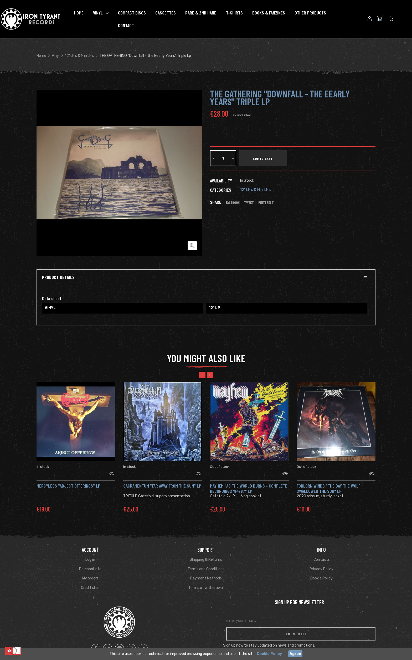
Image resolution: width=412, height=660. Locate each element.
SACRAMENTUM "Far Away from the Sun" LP (162, 479)
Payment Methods (206, 571)
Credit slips (90, 581)
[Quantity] (223, 158)
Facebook (233, 202)
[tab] (206, 277)
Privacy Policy (321, 562)
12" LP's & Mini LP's (255, 189)
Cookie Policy (321, 571)
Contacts (321, 553)
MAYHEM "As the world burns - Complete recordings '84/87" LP (248, 481)
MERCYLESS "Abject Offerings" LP (68, 479)
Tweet (249, 202)
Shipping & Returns (206, 553)
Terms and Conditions (206, 562)
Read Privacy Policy (331, 634)
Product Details (58, 277)
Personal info (90, 562)
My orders (90, 571)
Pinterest (266, 202)
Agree (295, 654)
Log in (90, 553)
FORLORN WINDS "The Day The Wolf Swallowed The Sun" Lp (328, 481)
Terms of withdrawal (206, 581)
